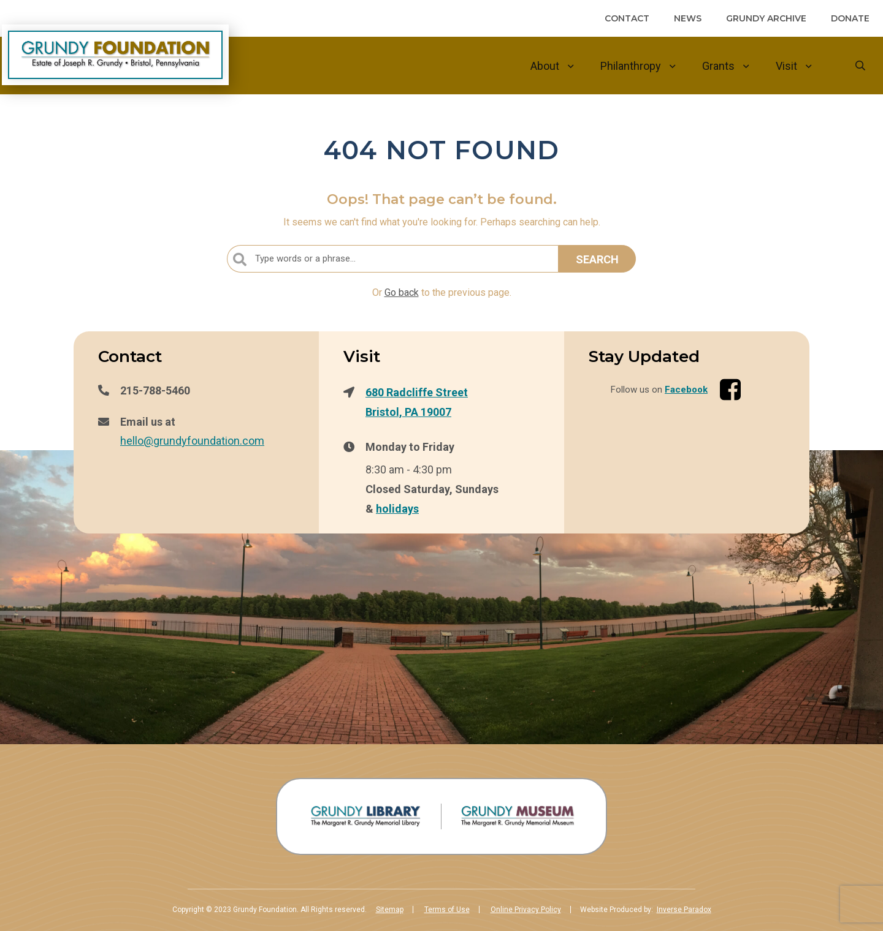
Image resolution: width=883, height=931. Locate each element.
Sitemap (389, 909)
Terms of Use (447, 909)
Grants (718, 65)
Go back (401, 292)
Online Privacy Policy (526, 909)
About (544, 65)
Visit (786, 65)
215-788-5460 (155, 390)
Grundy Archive (766, 18)
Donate (850, 18)
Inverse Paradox (684, 909)
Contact (627, 18)
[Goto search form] (860, 66)
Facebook (686, 389)
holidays (397, 508)
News (687, 18)
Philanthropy (630, 65)
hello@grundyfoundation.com (192, 440)
